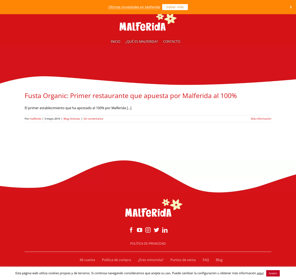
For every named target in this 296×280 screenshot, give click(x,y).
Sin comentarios (93, 118)
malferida (35, 118)
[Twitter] (156, 230)
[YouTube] (139, 230)
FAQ (206, 260)
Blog (66, 118)
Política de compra (116, 260)
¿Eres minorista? (150, 260)
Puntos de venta (183, 260)
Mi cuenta (87, 260)
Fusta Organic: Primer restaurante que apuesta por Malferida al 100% (131, 95)
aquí (260, 273)
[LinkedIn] (165, 230)
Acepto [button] (273, 273)
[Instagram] (148, 230)
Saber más (175, 7)
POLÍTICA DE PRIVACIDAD (148, 243)
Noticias (75, 118)
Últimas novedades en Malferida (134, 7)
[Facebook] (131, 230)
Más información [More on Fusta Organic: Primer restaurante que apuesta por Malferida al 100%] (261, 118)
